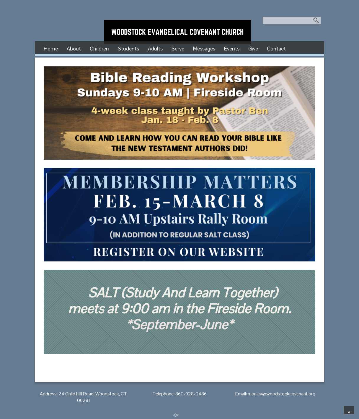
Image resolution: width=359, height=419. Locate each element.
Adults (155, 48)
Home (51, 48)
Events (231, 48)
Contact (276, 48)
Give (253, 48)
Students (128, 48)
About (74, 48)
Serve (178, 48)
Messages (204, 48)
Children (99, 48)
